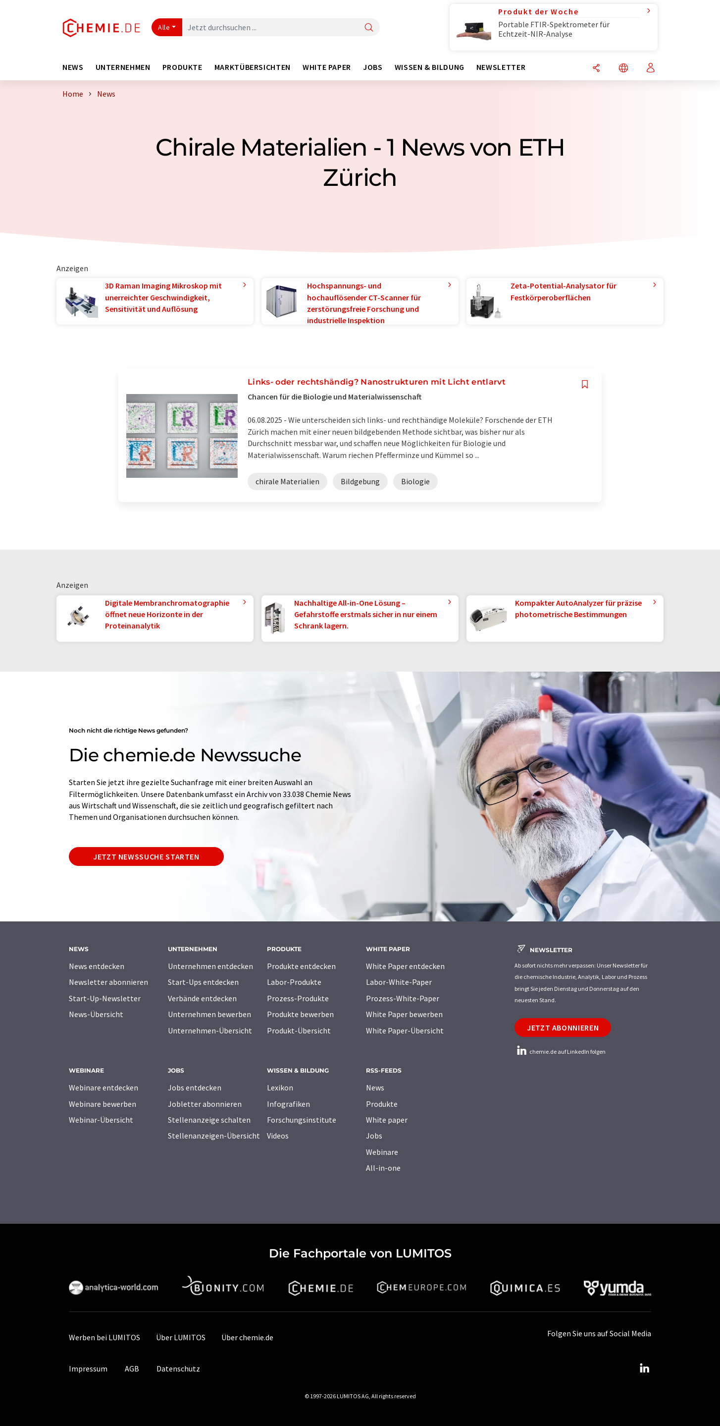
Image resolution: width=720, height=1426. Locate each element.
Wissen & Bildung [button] (429, 67)
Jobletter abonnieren (205, 1104)
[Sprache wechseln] (623, 68)
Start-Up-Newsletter (105, 998)
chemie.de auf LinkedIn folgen (560, 1051)
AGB (132, 1368)
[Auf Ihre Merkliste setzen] (585, 384)
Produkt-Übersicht (299, 1030)
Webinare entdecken (103, 1087)
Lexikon (280, 1087)
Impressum (88, 1368)
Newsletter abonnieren (108, 982)
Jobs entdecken (194, 1087)
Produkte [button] (182, 67)
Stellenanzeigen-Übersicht (214, 1136)
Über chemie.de (247, 1337)
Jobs (374, 1136)
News (375, 1087)
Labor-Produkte (294, 982)
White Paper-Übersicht (405, 1030)
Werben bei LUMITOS (104, 1337)
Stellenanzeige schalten (209, 1120)
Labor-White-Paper (399, 982)
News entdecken (96, 966)
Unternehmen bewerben (209, 1014)
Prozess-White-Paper (402, 998)
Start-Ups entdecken (203, 982)
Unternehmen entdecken (210, 966)
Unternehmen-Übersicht (210, 1030)
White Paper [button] (327, 67)
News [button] (73, 67)
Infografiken (288, 1104)
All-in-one (383, 1168)
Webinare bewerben (102, 1104)
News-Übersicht (96, 1014)
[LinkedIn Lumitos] (644, 1368)
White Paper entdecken (405, 966)
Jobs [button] (373, 67)
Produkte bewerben (300, 1014)
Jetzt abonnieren (563, 1027)
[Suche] (369, 28)
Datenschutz (178, 1368)
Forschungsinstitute (301, 1120)
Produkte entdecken (301, 966)
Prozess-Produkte (298, 998)
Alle (164, 27)
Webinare (382, 1152)
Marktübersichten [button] (252, 67)
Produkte (382, 1104)
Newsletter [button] (500, 67)
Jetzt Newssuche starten (146, 856)
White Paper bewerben (404, 1014)
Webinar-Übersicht (101, 1120)
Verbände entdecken (202, 998)
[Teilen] (596, 68)
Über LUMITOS (181, 1337)
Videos (278, 1136)
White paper (387, 1120)
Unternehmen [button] (123, 67)
